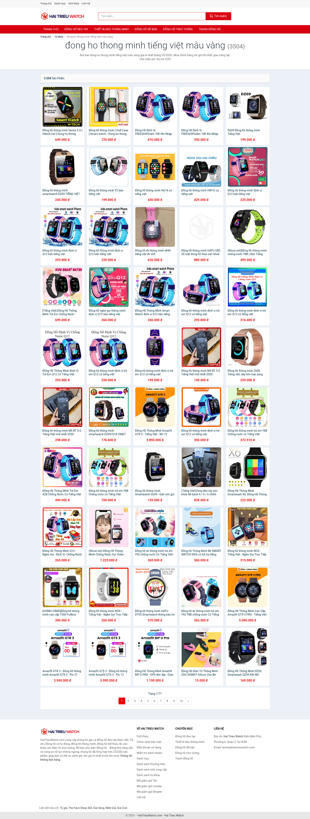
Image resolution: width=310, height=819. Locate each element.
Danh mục (60, 3)
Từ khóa (59, 36)
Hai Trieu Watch (174, 815)
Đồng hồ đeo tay (76, 29)
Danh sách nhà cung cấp (152, 769)
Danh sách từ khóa (148, 775)
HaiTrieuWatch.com (150, 815)
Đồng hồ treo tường (178, 29)
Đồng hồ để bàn (146, 29)
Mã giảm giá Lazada (149, 786)
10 (181, 701)
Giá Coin (122, 808)
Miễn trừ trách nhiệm (149, 753)
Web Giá (111, 808)
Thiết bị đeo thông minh (111, 29)
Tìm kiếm (218, 16)
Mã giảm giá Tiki (147, 780)
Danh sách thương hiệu (151, 764)
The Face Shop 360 (80, 808)
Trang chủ (46, 3)
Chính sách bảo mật (149, 741)
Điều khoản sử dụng (149, 747)
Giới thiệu (73, 3)
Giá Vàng (98, 808)
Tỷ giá (63, 808)
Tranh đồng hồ (210, 29)
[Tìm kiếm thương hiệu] (152, 16)
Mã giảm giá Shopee (149, 791)
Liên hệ (86, 3)
